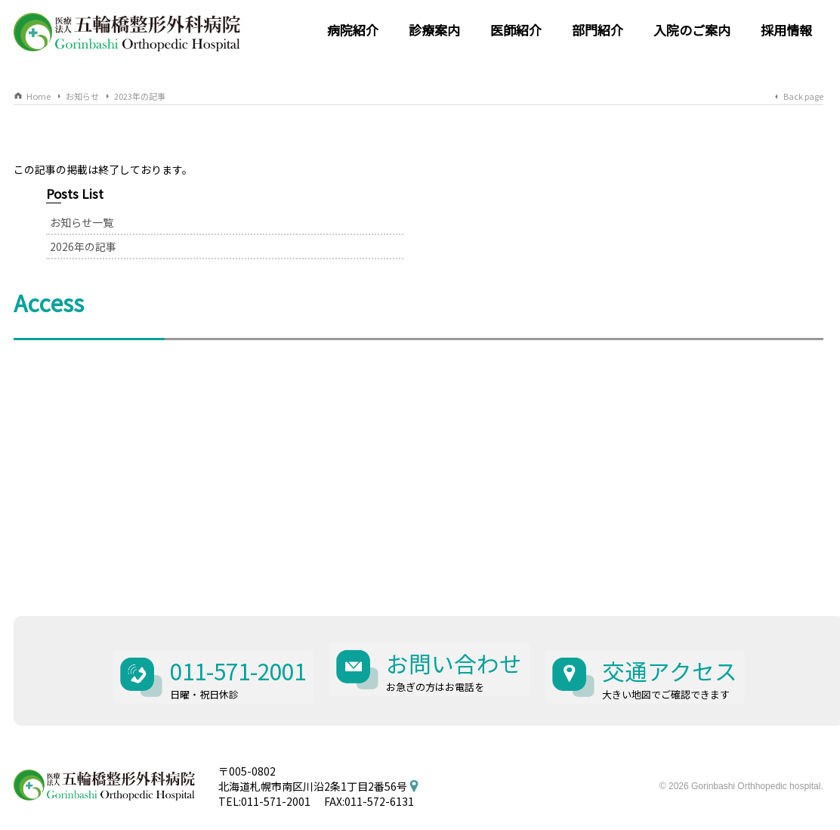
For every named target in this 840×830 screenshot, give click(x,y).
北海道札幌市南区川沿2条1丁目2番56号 (312, 747)
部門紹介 (597, 29)
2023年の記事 (139, 96)
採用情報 (786, 29)
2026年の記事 (617, 223)
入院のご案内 (691, 29)
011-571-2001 (235, 639)
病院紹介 (352, 29)
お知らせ (82, 96)
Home (38, 96)
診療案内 (434, 29)
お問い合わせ (458, 639)
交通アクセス (676, 639)
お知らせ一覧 (615, 199)
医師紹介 (516, 29)
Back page (803, 96)
